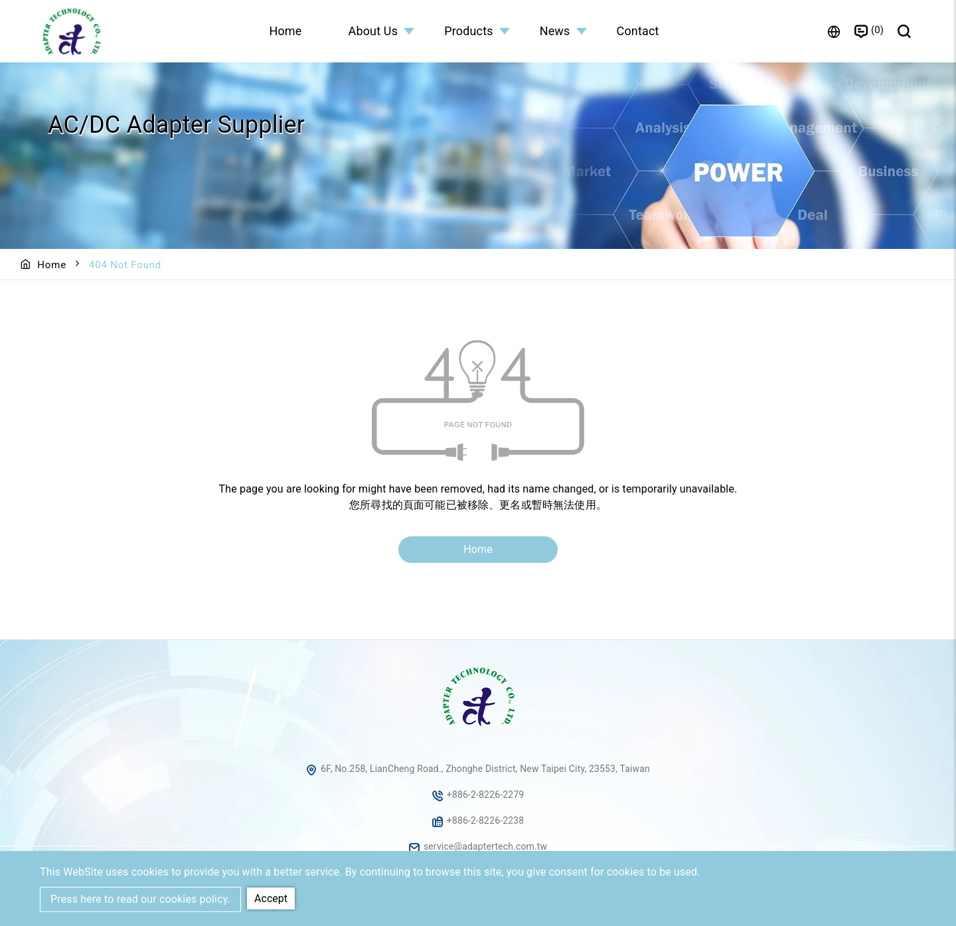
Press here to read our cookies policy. (140, 899)
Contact (638, 31)
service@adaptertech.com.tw (485, 846)
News (555, 31)
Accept (270, 898)
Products (468, 31)
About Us (373, 31)
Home (285, 31)
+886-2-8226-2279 (485, 794)
